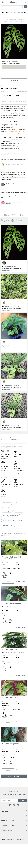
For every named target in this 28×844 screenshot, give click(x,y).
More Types (21, 215)
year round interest (8, 525)
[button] (22, 7)
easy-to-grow (21, 131)
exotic (2, 133)
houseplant (7, 133)
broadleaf (15, 506)
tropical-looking (14, 133)
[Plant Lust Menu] (2, 2)
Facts (14, 214)
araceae (10, 126)
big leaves (6, 131)
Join (23, 800)
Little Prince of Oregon (12, 306)
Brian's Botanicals (10, 266)
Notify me (14, 75)
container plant (13, 131)
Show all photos (14, 67)
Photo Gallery (6, 215)
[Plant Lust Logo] (14, 2)
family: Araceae (14, 515)
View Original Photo (7, 270)
